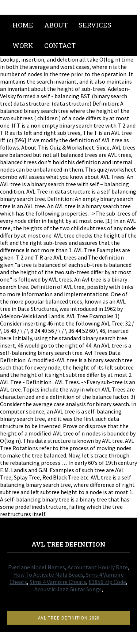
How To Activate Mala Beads (48, 574)
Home (22, 25)
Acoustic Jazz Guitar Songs (68, 589)
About (56, 25)
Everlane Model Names (36, 567)
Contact (60, 45)
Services (95, 25)
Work (22, 45)
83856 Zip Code (107, 581)
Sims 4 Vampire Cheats (58, 581)
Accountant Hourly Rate (98, 567)
